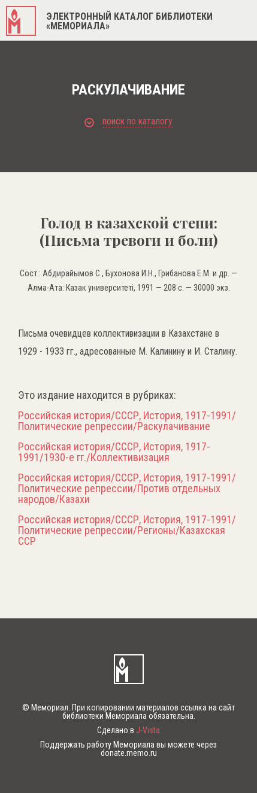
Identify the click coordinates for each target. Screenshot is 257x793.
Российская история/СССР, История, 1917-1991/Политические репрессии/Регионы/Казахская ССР (127, 530)
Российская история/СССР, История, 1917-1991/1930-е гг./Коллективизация (114, 452)
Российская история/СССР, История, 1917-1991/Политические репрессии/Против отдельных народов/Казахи (127, 488)
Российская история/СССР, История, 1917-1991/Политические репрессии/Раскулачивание (127, 421)
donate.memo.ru (129, 753)
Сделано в (128, 730)
